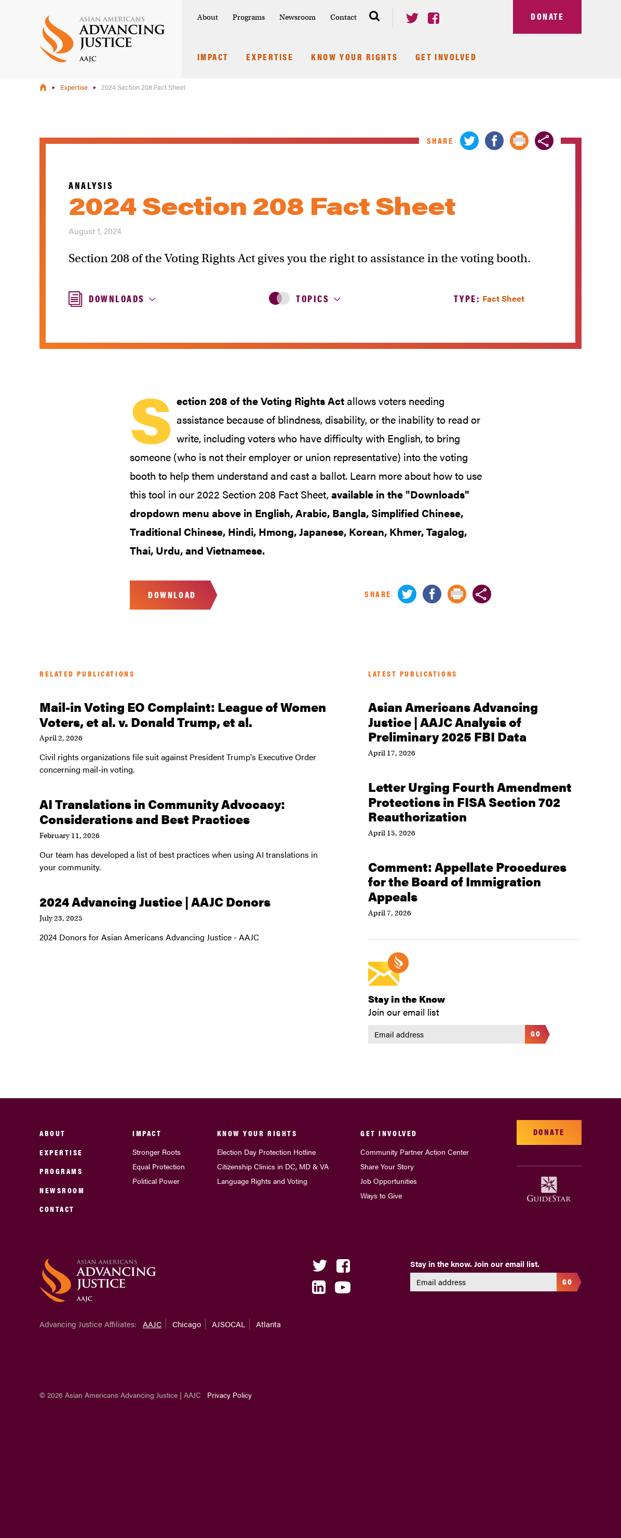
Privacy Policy (229, 1394)
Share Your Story (387, 1166)
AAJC (152, 1323)
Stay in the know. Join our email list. (474, 1264)
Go (536, 1033)
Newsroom (297, 17)
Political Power (156, 1181)
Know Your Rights (354, 57)
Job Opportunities (388, 1181)
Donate (547, 16)
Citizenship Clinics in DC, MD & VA (273, 1166)
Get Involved (446, 57)
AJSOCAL (228, 1323)
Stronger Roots (156, 1151)
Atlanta (268, 1323)
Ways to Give (381, 1195)
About (207, 17)
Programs (249, 17)
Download (172, 594)
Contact (343, 17)
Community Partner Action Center (414, 1151)
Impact (212, 57)
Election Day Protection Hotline (266, 1151)
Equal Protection (158, 1166)
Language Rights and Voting (262, 1181)
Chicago (186, 1323)
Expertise (270, 57)
